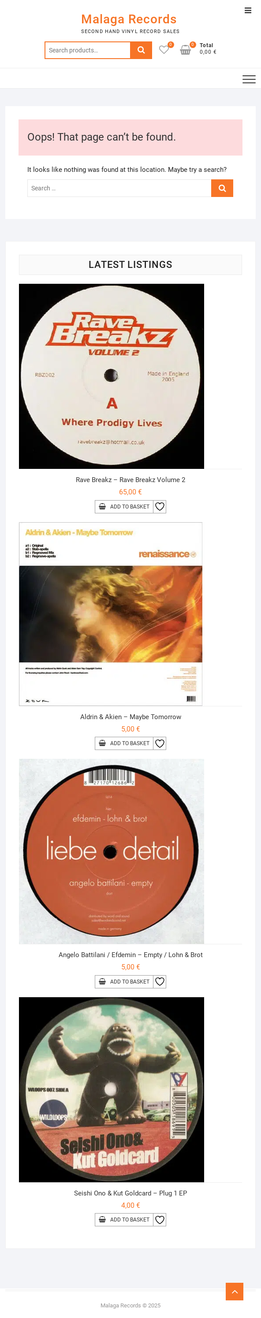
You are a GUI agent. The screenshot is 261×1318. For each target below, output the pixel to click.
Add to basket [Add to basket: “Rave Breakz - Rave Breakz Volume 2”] (129, 507)
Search (141, 50)
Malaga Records (129, 19)
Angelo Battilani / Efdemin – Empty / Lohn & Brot (131, 955)
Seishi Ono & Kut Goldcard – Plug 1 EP (130, 1193)
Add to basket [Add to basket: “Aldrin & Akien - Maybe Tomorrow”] (129, 743)
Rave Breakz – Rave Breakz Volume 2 (130, 480)
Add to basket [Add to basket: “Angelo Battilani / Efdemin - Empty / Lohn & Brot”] (129, 982)
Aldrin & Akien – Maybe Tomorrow (130, 717)
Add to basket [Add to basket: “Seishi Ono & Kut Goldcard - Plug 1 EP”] (129, 1220)
